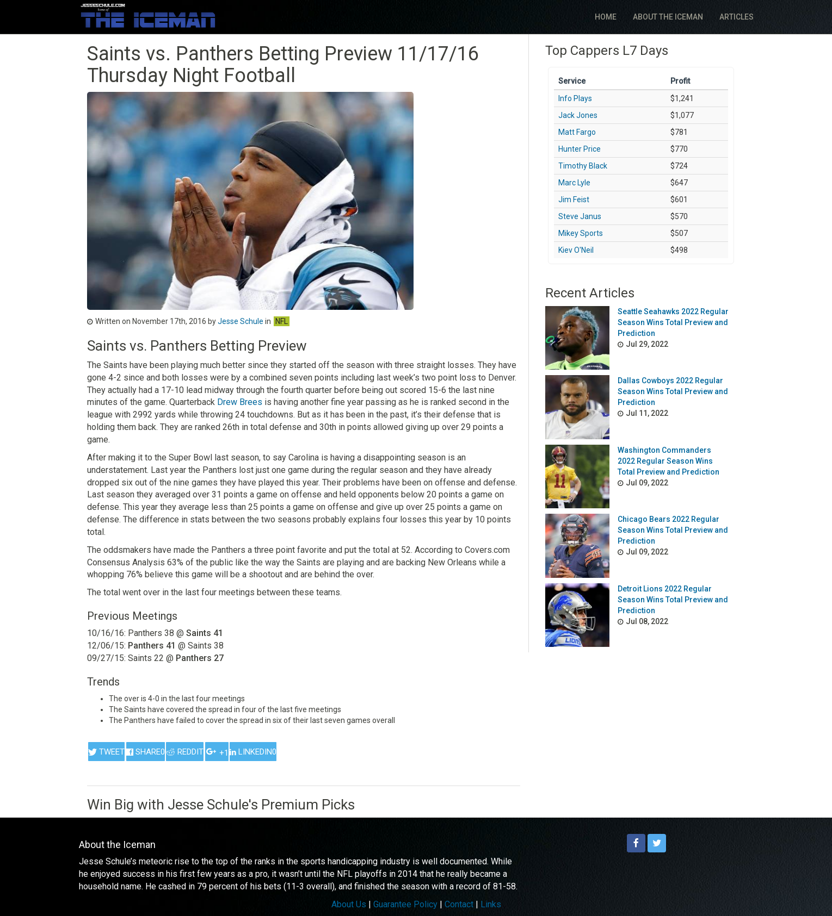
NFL (281, 321)
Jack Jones (577, 115)
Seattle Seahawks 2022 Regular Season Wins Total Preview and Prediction (673, 322)
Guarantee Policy (405, 904)
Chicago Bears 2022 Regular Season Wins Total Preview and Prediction (673, 530)
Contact (459, 904)
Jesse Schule (240, 321)
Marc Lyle (574, 182)
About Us (348, 904)
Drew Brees (239, 402)
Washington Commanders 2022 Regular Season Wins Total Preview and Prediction (668, 461)
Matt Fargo (577, 132)
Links (490, 904)
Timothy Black (582, 165)
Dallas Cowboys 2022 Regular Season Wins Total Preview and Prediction (673, 391)
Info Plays (575, 98)
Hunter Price (579, 149)
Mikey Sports (580, 233)
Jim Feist (573, 199)
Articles (736, 17)
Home (606, 17)
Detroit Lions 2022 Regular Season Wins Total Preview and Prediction (673, 599)
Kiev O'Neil (576, 250)
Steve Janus (579, 216)
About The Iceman (668, 17)
